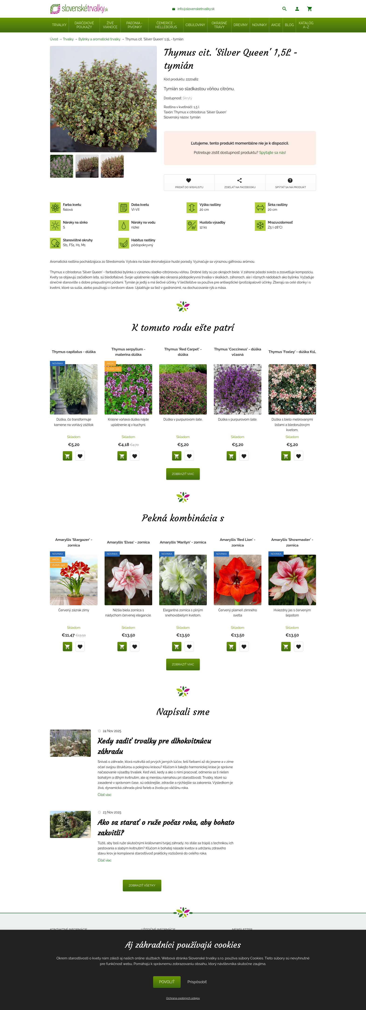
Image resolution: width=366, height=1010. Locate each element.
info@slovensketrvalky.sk (196, 9)
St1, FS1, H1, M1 (71, 243)
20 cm (204, 207)
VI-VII (133, 207)
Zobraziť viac (183, 474)
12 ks (206, 225)
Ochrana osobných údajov (183, 998)
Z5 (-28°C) (274, 225)
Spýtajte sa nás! (272, 152)
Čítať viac (105, 795)
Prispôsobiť (197, 982)
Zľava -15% (58, 565)
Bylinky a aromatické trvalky (99, 39)
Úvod (54, 39)
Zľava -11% (113, 369)
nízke (136, 225)
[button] (297, 9)
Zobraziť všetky (142, 885)
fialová (65, 207)
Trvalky (68, 39)
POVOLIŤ (167, 982)
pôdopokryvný (136, 243)
